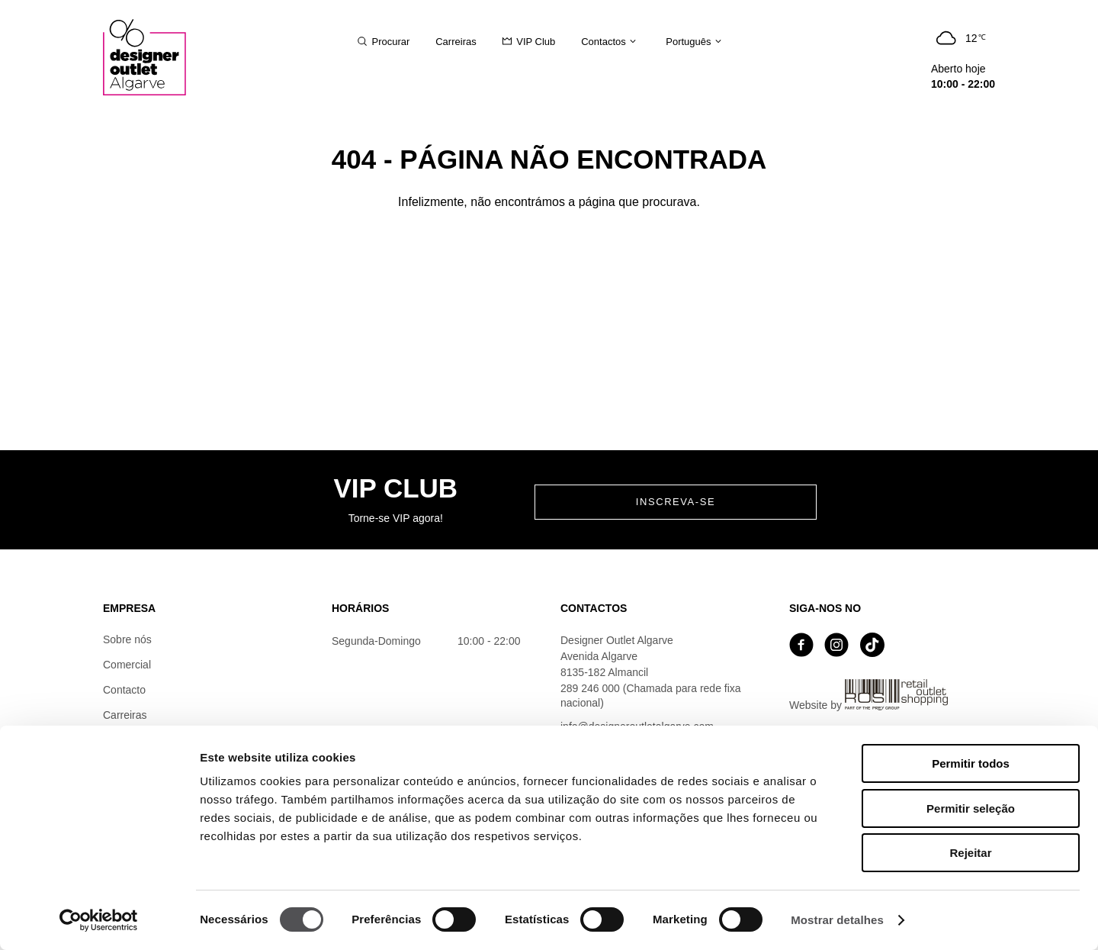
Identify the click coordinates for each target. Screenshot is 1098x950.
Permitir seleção (970, 808)
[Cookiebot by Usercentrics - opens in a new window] (98, 920)
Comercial (127, 665)
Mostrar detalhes (837, 919)
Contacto (124, 690)
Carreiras (125, 715)
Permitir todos (971, 763)
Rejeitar (970, 852)
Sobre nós (127, 639)
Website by (868, 695)
